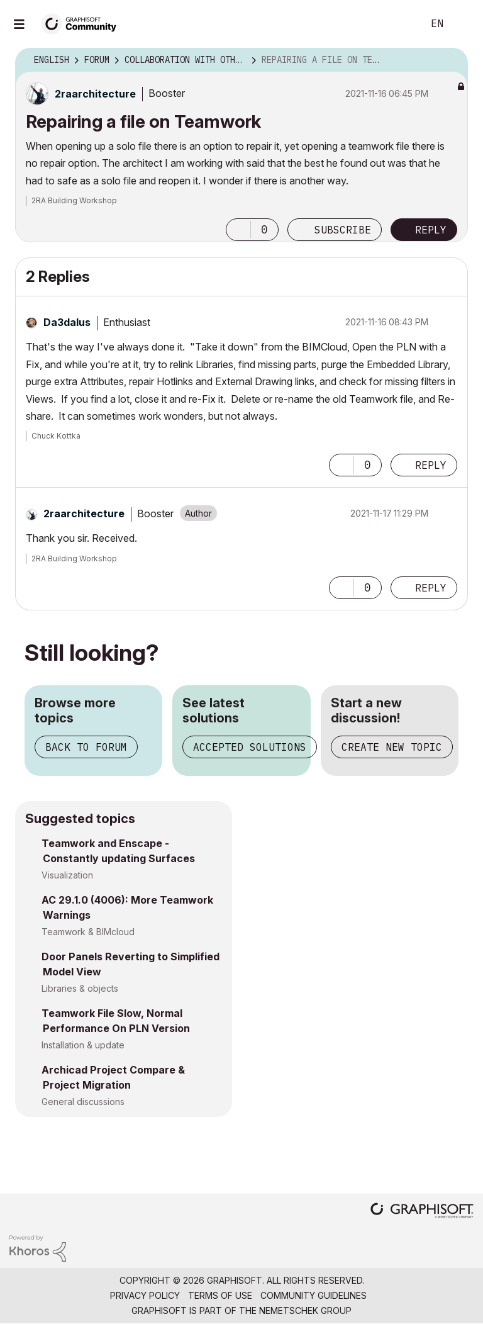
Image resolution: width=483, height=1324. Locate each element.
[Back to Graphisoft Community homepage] (83, 23)
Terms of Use (220, 1295)
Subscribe (342, 229)
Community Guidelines (313, 1295)
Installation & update (83, 1045)
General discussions (83, 1101)
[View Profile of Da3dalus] (67, 322)
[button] (238, 229)
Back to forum (86, 747)
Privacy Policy (145, 1295)
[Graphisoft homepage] (422, 1211)
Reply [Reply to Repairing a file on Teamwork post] (431, 229)
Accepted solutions (249, 747)
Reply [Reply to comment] (431, 465)
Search (399, 24)
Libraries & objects (80, 988)
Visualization (67, 875)
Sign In (463, 24)
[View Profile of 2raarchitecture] (95, 93)
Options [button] (450, 60)
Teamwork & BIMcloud (88, 931)
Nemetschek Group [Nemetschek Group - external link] (305, 1310)
